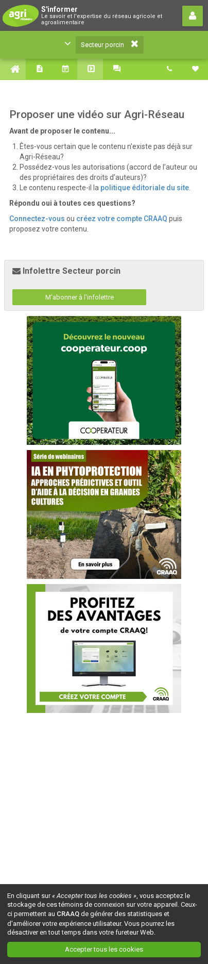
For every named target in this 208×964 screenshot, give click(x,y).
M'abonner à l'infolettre (79, 297)
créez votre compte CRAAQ (121, 218)
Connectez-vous (37, 218)
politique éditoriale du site (144, 188)
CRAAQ (68, 914)
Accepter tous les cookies (104, 949)
